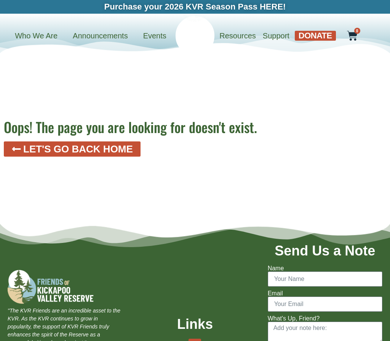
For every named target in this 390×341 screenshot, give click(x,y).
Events (154, 36)
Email (275, 293)
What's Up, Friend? (294, 319)
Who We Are (36, 36)
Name (276, 268)
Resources (237, 36)
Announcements (100, 36)
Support (276, 36)
